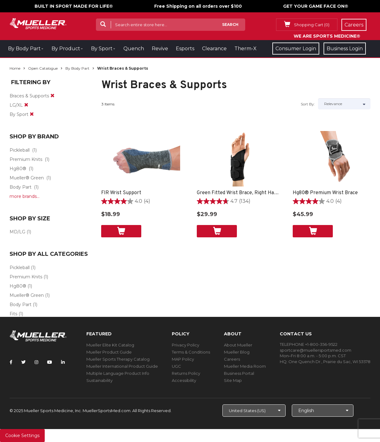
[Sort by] (344, 103)
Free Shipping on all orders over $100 (198, 6)
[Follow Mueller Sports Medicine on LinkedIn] (63, 362)
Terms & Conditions (191, 352)
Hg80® (18, 168)
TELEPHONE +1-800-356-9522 (308, 344)
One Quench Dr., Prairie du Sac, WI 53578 (329, 361)
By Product (66, 48)
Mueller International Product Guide (122, 366)
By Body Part (24, 48)
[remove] (52, 96)
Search (230, 24)
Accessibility (184, 380)
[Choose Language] (322, 410)
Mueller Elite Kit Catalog (110, 344)
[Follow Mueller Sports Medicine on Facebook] (11, 362)
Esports (185, 48)
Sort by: (308, 104)
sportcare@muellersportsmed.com (315, 350)
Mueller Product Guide (109, 352)
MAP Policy (183, 359)
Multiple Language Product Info (117, 373)
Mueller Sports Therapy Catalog (118, 359)
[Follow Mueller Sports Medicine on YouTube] (49, 362)
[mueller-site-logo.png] (38, 23)
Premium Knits (26, 159)
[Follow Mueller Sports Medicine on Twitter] (23, 362)
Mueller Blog (237, 352)
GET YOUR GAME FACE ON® (315, 6)
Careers (232, 359)
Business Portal (239, 373)
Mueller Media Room (245, 366)
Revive (160, 48)
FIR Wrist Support (121, 193)
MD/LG (17, 232)
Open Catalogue (43, 68)
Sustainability (99, 380)
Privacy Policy (185, 344)
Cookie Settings (22, 435)
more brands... (24, 196)
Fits (13, 314)
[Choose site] (254, 410)
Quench (133, 48)
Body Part (20, 187)
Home (15, 68)
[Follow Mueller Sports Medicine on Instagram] (36, 362)
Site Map (233, 380)
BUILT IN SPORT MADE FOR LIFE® (74, 6)
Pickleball (20, 150)
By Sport (102, 48)
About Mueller (238, 344)
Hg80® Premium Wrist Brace (325, 193)
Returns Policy (186, 373)
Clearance (214, 48)
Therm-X (245, 48)
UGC (176, 366)
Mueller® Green (27, 178)
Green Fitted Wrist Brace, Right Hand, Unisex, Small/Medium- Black (238, 193)
